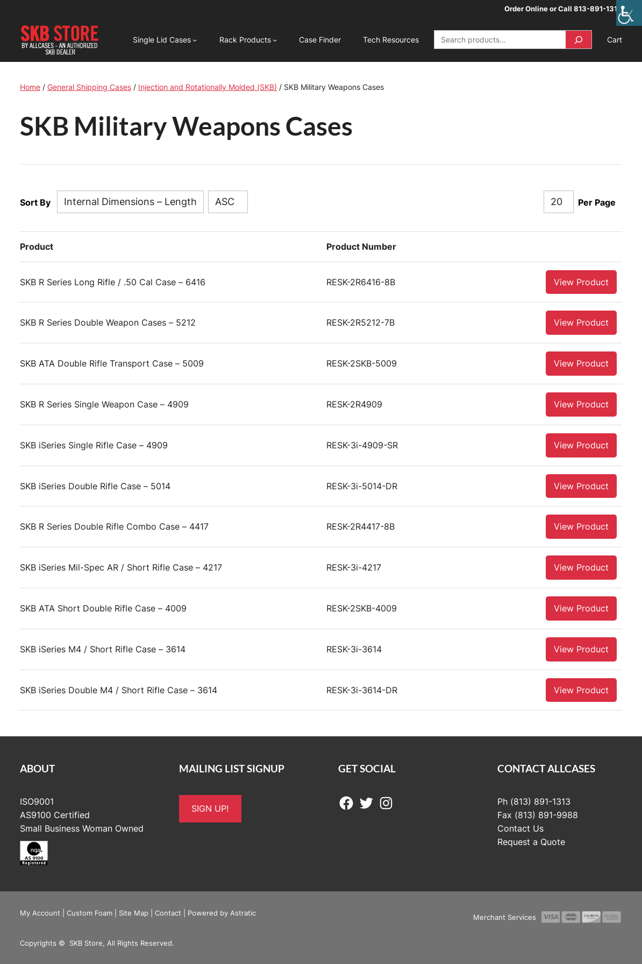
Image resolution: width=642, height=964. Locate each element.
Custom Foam (89, 912)
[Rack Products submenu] (275, 40)
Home (30, 87)
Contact (168, 912)
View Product (581, 281)
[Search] (578, 39)
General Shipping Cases (89, 87)
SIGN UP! (210, 808)
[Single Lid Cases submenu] (194, 40)
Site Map (133, 912)
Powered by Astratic (222, 912)
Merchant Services (504, 916)
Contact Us (520, 827)
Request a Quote (531, 841)
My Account (40, 912)
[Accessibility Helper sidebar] (629, 13)
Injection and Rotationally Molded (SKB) (207, 87)
